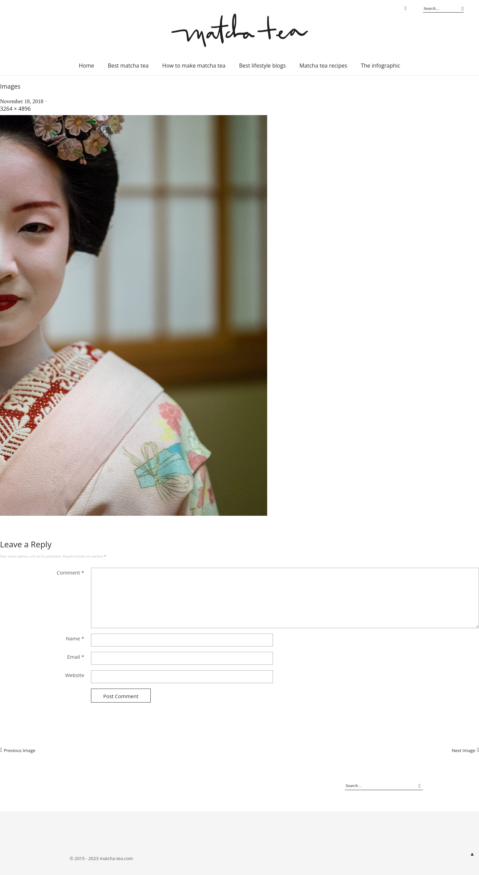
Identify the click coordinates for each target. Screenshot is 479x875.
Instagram (406, 8)
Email (75, 656)
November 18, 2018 (21, 101)
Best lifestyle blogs (262, 65)
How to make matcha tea (193, 65)
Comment (70, 572)
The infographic (380, 65)
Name (75, 638)
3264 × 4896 (15, 108)
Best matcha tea (128, 65)
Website (74, 675)
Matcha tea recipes (323, 65)
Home (86, 65)
